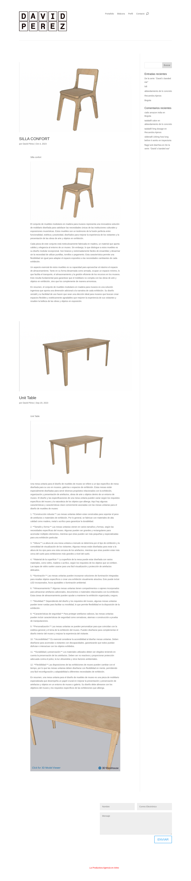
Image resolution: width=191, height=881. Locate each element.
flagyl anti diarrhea (152, 145)
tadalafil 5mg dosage (154, 129)
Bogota (147, 100)
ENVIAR (163, 839)
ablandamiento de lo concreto (158, 91)
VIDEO (64, 814)
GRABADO (85, 805)
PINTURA (65, 810)
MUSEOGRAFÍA (49, 810)
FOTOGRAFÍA (70, 805)
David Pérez (28, 144)
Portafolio (109, 14)
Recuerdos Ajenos (152, 96)
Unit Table (27, 398)
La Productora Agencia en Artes (104, 868)
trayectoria (166, 140)
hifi (145, 86)
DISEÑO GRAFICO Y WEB (33, 805)
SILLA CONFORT (34, 139)
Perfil (130, 14)
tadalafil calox (150, 120)
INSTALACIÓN (32, 810)
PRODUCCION (50, 814)
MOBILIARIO (79, 810)
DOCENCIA (54, 805)
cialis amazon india (153, 112)
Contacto (140, 14)
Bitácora (121, 14)
